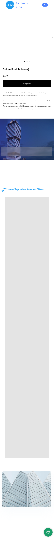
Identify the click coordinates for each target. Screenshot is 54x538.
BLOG (19, 7)
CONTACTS (22, 2)
